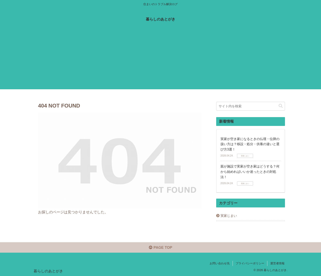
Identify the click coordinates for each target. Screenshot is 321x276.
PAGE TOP (160, 247)
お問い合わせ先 (220, 263)
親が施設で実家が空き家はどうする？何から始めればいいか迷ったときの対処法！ (249, 172)
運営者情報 (277, 263)
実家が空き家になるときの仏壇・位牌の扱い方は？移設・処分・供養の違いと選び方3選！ (249, 144)
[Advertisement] (160, 60)
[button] (280, 106)
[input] (250, 106)
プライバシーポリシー (250, 263)
